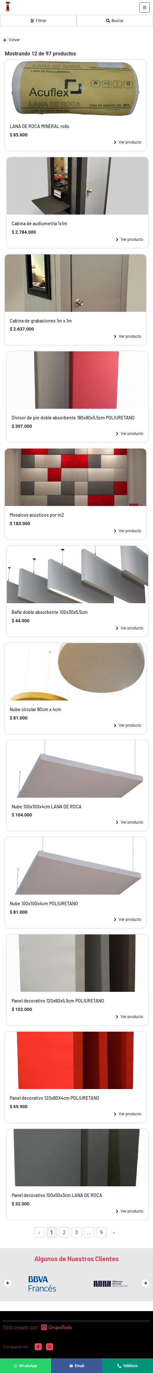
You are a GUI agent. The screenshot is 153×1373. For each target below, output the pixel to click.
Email (76, 1366)
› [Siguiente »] (114, 1232)
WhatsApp (25, 1366)
